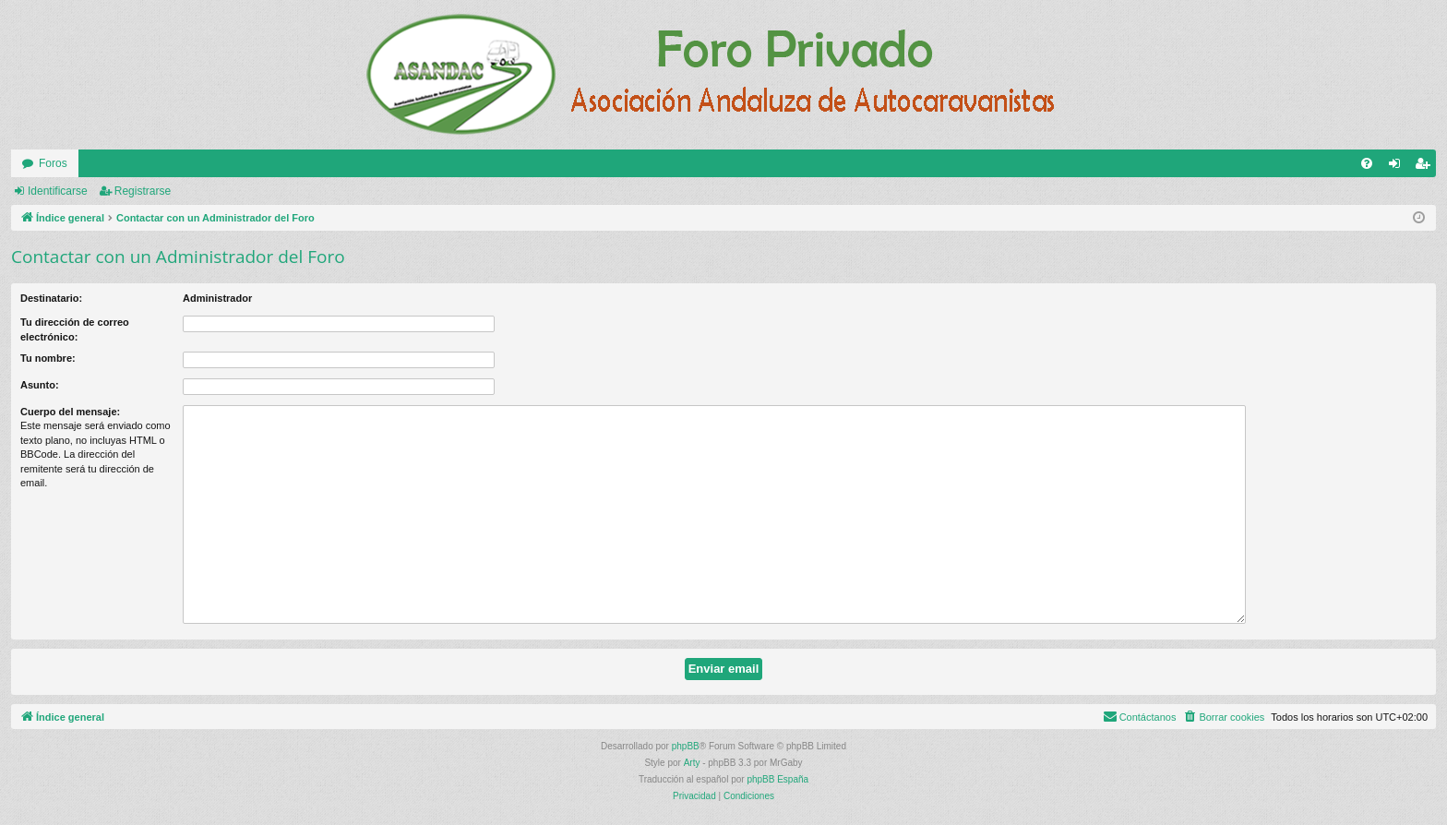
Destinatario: (51, 298)
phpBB (686, 746)
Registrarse (142, 191)
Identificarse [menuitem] (1398, 167)
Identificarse (58, 191)
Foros (53, 163)
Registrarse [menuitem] (1426, 167)
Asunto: (39, 384)
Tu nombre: (48, 358)
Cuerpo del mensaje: (70, 411)
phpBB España (777, 779)
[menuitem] (1367, 163)
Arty (692, 763)
